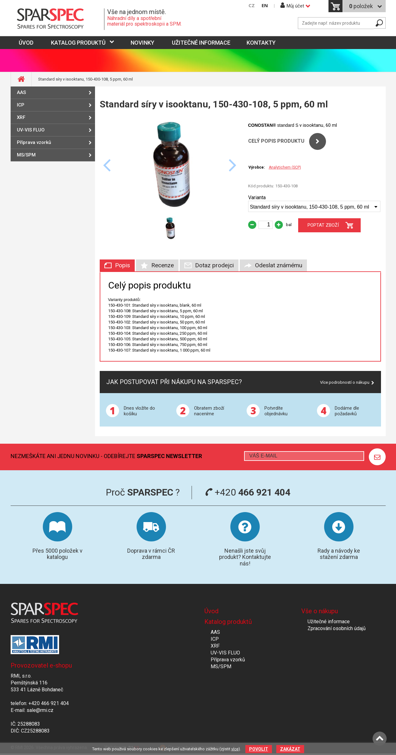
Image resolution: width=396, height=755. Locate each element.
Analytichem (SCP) (285, 167)
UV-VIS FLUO (31, 130)
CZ (251, 5)
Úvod (211, 611)
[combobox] (314, 206)
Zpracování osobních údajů (337, 628)
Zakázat (290, 749)
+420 (247, 492)
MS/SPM (26, 155)
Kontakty (261, 42)
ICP (20, 105)
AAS (21, 92)
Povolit (258, 749)
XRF (21, 117)
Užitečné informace (201, 42)
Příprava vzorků (34, 142)
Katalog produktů (78, 42)
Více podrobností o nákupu (344, 382)
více (234, 749)
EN (265, 5)
